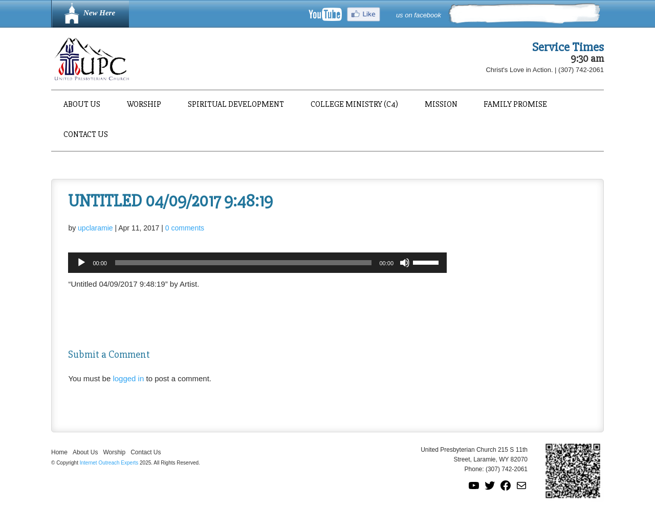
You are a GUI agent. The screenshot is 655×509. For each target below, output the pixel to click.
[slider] (243, 262)
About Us (81, 105)
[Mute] (405, 263)
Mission (441, 105)
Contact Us (85, 135)
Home (59, 452)
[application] (257, 262)
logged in (128, 378)
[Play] (81, 263)
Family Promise (515, 105)
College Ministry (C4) (354, 105)
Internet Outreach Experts (109, 463)
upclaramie (95, 228)
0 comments (184, 228)
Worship (144, 105)
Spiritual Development (236, 105)
